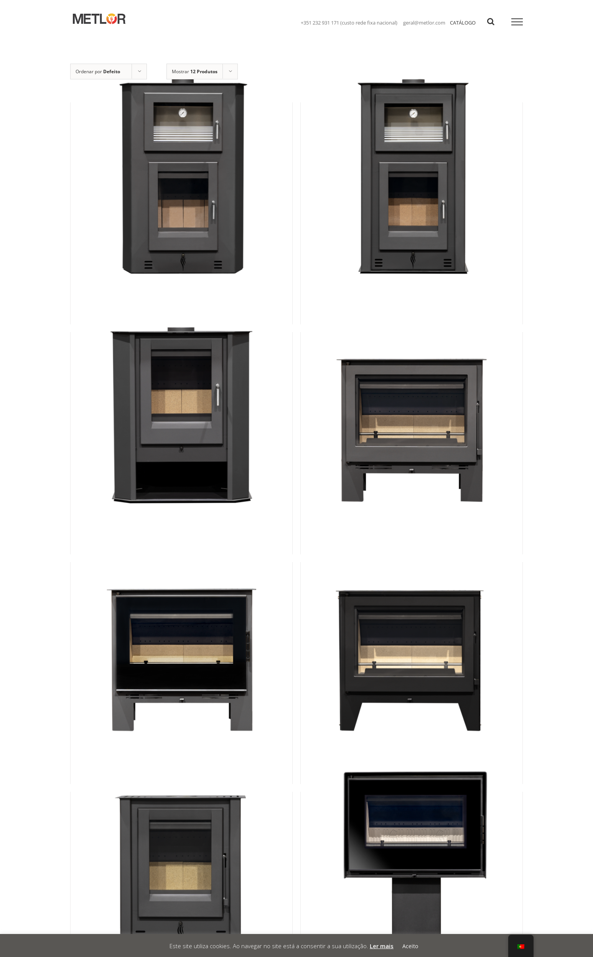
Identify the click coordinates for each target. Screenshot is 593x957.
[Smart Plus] (181, 656)
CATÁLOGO (463, 22)
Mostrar (194, 71)
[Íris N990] (411, 197)
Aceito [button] (410, 946)
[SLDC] (181, 426)
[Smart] (411, 426)
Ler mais (382, 946)
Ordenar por (98, 71)
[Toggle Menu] (517, 21)
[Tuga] (411, 656)
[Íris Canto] (181, 197)
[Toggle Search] (490, 21)
